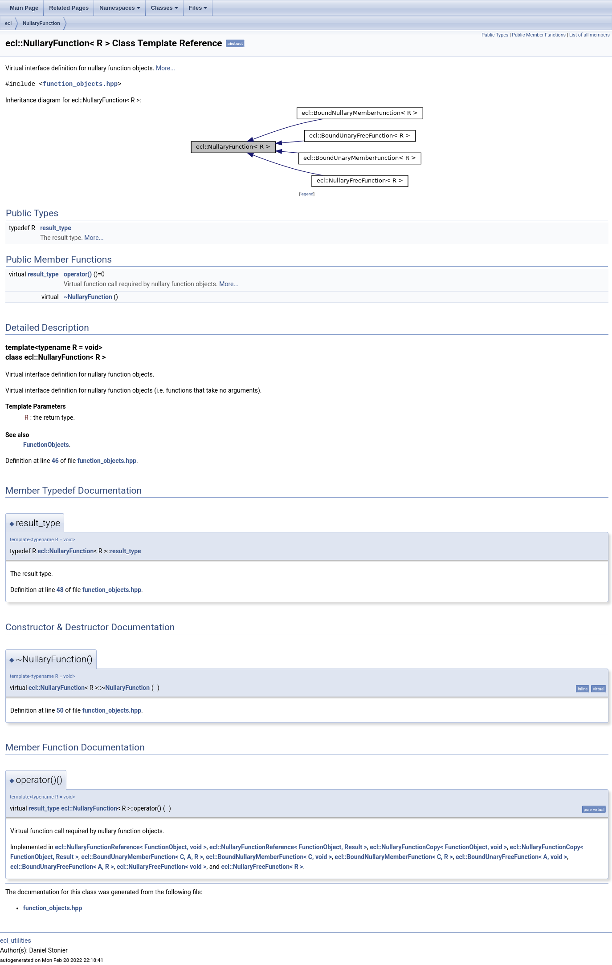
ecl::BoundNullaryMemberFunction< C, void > (269, 856)
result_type (55, 227)
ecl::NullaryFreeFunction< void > (162, 866)
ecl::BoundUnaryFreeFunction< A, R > (62, 866)
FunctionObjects (46, 444)
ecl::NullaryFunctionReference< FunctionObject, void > (130, 847)
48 (60, 589)
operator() (78, 274)
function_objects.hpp (80, 84)
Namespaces (120, 10)
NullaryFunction (41, 23)
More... (165, 68)
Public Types (494, 35)
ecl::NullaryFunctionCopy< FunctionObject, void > (438, 847)
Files (199, 10)
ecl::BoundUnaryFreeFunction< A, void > (511, 856)
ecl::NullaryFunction (65, 551)
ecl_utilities (15, 940)
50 (60, 710)
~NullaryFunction (88, 296)
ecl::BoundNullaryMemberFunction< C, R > (394, 856)
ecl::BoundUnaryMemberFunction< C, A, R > (142, 856)
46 (55, 460)
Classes (165, 10)
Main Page (24, 7)
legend (306, 193)
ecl (8, 23)
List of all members (589, 35)
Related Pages (69, 7)
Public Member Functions (539, 35)
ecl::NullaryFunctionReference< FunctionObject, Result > (288, 847)
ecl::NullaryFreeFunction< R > (262, 866)
